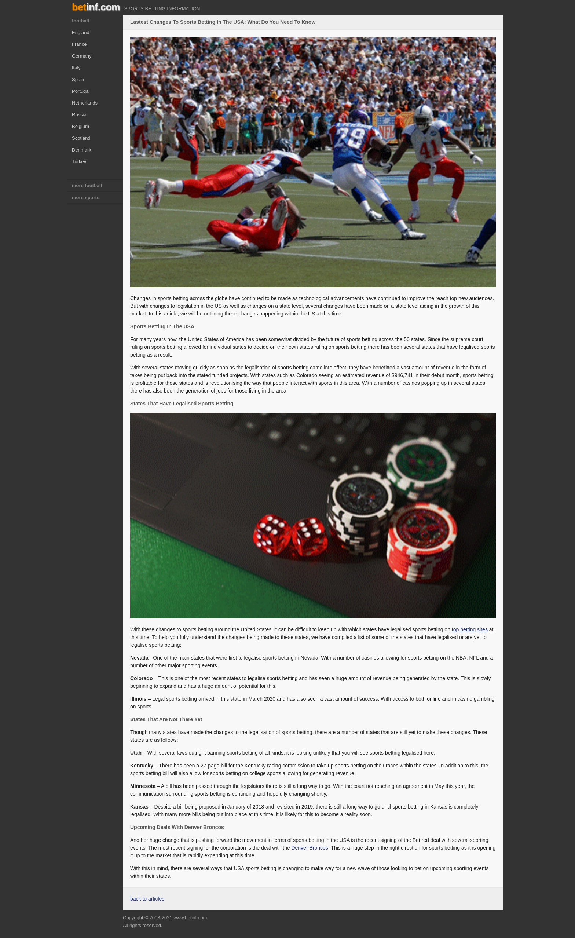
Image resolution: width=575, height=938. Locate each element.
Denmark (81, 150)
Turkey (79, 161)
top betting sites (470, 629)
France (79, 44)
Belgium (80, 126)
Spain (78, 79)
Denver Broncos (309, 848)
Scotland (81, 138)
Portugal (80, 91)
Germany (81, 56)
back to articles (147, 899)
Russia (79, 114)
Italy (76, 67)
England (80, 32)
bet (96, 6)
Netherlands (85, 103)
